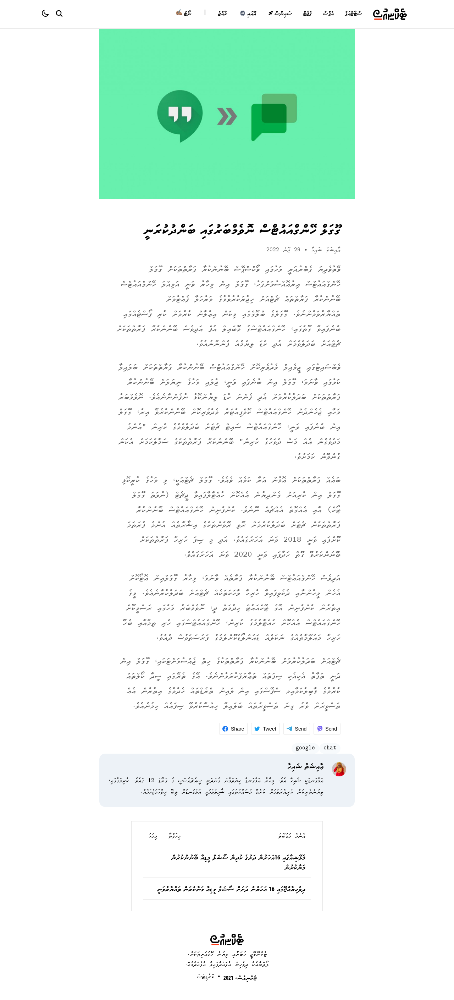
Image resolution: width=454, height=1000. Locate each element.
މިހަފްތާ (174, 837)
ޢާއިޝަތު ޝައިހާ (325, 250)
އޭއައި (248, 14)
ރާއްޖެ (222, 14)
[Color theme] (48, 14)
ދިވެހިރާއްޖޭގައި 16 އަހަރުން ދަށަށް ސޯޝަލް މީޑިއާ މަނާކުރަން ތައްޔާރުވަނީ (231, 890)
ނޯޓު (184, 14)
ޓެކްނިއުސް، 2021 (240, 978)
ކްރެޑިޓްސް (206, 977)
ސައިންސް (280, 14)
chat (329, 748)
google (305, 748)
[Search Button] (58, 13)
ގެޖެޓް (307, 14)
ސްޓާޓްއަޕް (353, 14)
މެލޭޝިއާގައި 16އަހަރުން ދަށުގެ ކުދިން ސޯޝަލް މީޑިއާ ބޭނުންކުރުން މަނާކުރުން (238, 863)
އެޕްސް (328, 14)
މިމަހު (153, 837)
